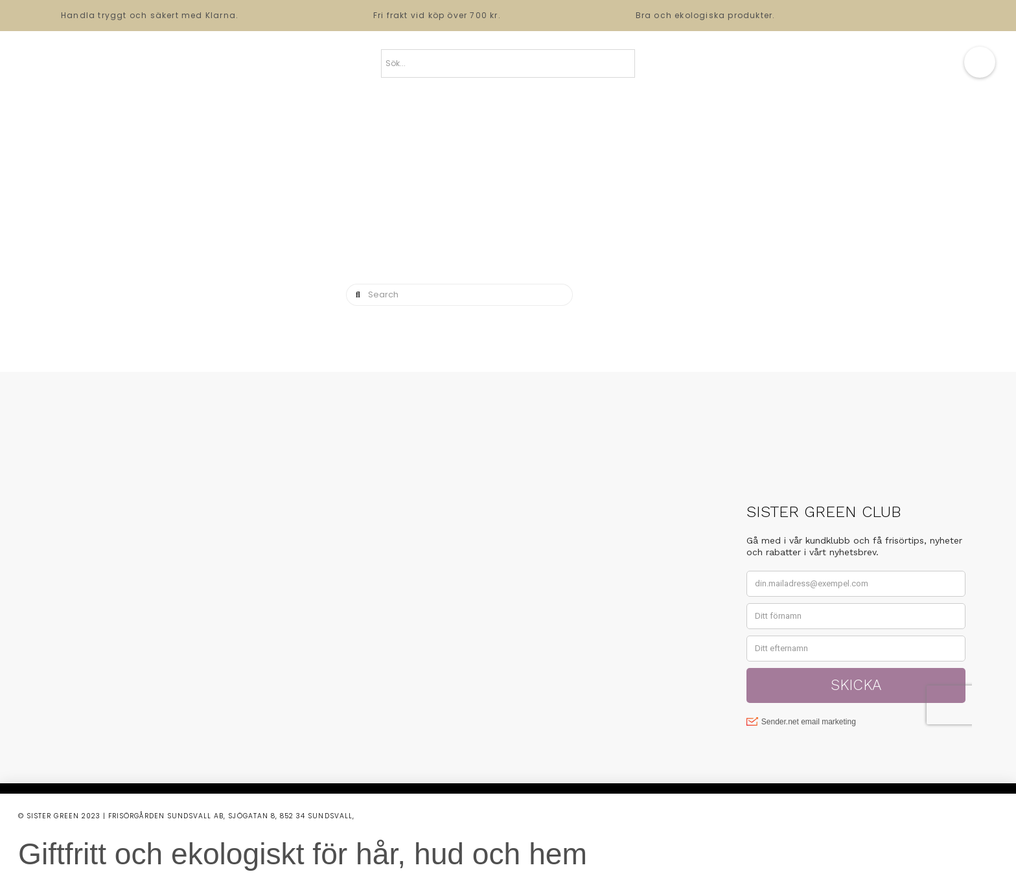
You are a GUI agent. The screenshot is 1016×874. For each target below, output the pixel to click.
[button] (979, 62)
